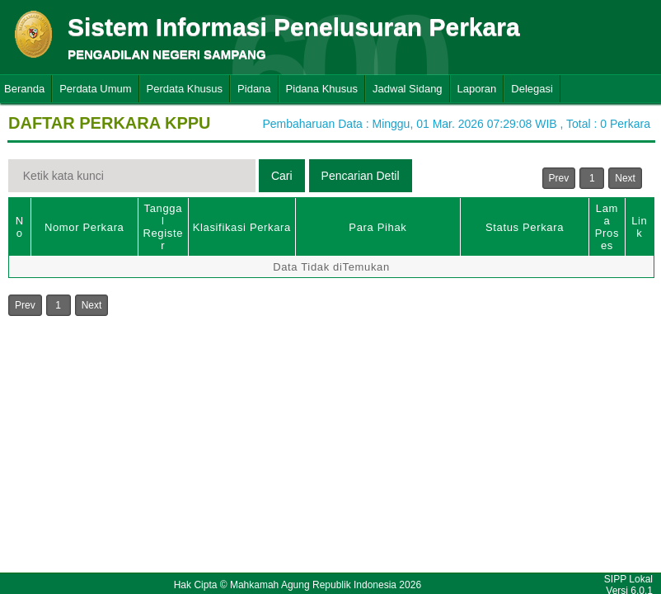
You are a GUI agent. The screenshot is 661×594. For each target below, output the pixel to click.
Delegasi (532, 88)
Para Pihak (377, 227)
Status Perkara (524, 227)
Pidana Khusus (322, 88)
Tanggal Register (163, 227)
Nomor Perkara (84, 227)
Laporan (477, 88)
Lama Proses (607, 227)
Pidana (253, 88)
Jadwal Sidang (408, 88)
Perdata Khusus (185, 88)
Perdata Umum (95, 88)
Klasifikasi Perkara (242, 227)
